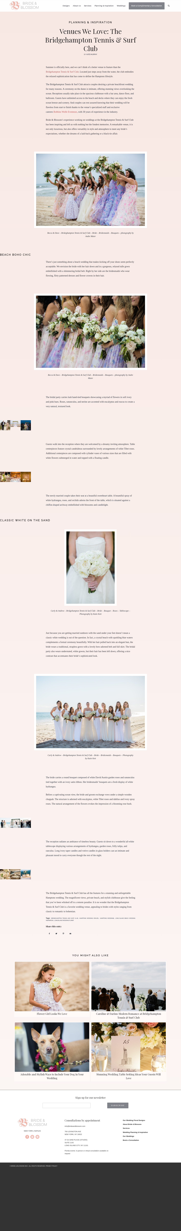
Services (126, 1128)
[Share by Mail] (70, 933)
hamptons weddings (107, 918)
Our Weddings (128, 1136)
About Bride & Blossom (132, 1124)
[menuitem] (66, 6)
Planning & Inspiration (90, 22)
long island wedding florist (64, 920)
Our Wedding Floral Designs (134, 1120)
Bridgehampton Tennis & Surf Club (62, 72)
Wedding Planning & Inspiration (135, 1132)
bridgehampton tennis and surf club (64, 918)
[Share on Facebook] (49, 933)
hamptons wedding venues (88, 918)
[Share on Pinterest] (63, 933)
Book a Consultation (131, 1140)
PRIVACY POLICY (51, 1166)
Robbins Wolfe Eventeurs (65, 112)
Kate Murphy (91, 54)
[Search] (168, 5)
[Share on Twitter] (56, 933)
